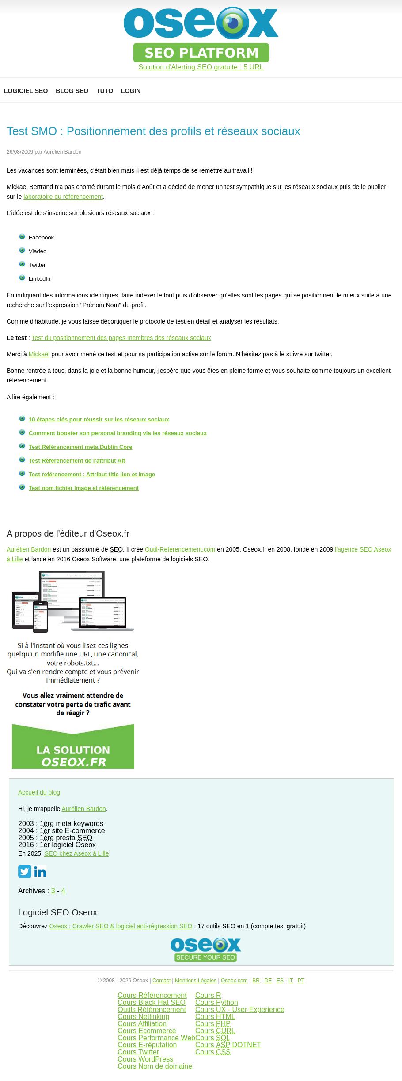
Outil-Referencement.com (180, 549)
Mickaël (39, 354)
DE (268, 980)
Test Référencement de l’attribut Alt (77, 460)
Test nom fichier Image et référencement (84, 488)
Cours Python (216, 1002)
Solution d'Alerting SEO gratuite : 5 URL (200, 67)
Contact (161, 980)
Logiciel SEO (26, 90)
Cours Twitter (138, 1052)
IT (290, 980)
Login (130, 90)
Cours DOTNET (228, 1045)
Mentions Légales (195, 980)
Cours (215, 1016)
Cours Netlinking (143, 1016)
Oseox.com (234, 980)
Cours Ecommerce (147, 1031)
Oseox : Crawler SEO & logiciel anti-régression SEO (121, 926)
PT (301, 980)
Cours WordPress (145, 1059)
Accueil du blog (39, 792)
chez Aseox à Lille (77, 853)
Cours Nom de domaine (155, 1066)
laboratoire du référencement (63, 196)
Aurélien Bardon (29, 549)
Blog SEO (72, 90)
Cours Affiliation (142, 1023)
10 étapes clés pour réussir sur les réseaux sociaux (99, 419)
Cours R (208, 995)
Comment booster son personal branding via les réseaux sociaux (118, 433)
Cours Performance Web (156, 1038)
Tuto (104, 90)
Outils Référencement (152, 1009)
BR (256, 980)
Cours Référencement (152, 995)
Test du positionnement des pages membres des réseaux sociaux (121, 337)
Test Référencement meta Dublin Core (81, 447)
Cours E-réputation (147, 1045)
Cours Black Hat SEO (152, 1002)
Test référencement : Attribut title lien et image (92, 474)
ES (280, 980)
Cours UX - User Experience (239, 1009)
